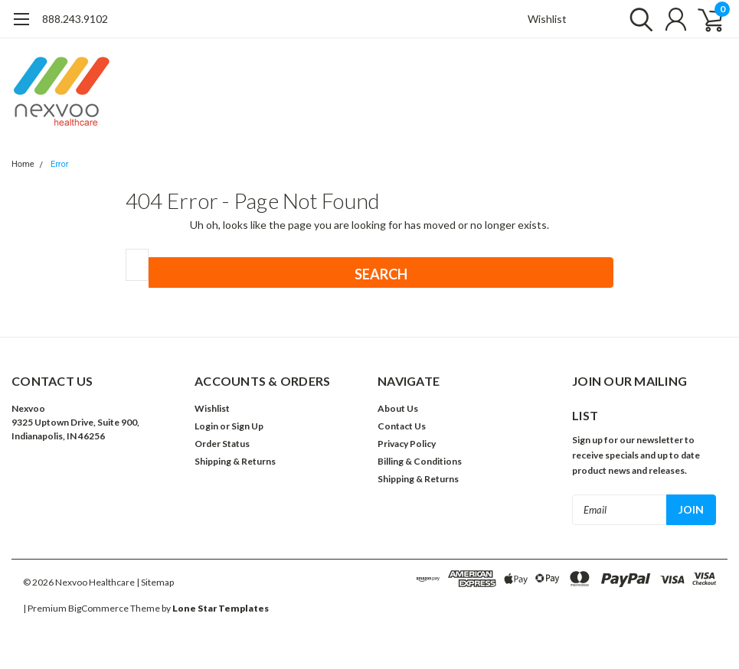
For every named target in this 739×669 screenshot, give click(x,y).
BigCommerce (98, 608)
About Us (398, 408)
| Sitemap (155, 582)
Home (22, 164)
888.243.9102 (75, 18)
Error (60, 164)
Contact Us (402, 426)
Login (206, 426)
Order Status (222, 443)
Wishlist (547, 18)
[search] (637, 19)
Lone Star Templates (220, 608)
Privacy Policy (407, 443)
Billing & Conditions (420, 461)
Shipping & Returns (235, 461)
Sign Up (247, 426)
